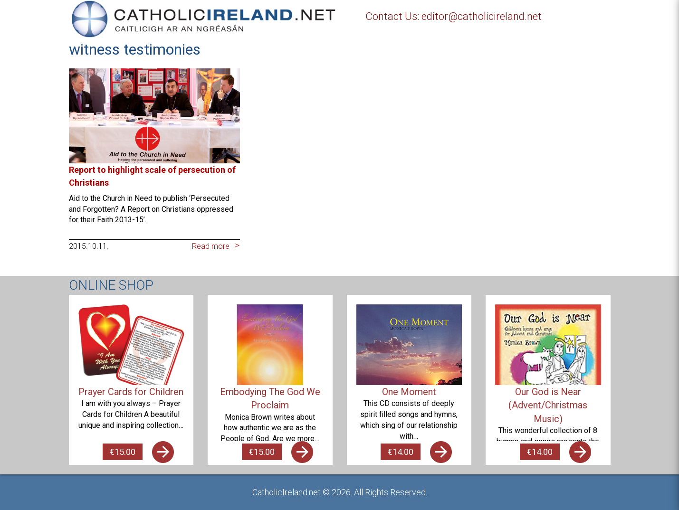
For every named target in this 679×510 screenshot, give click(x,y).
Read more (211, 246)
